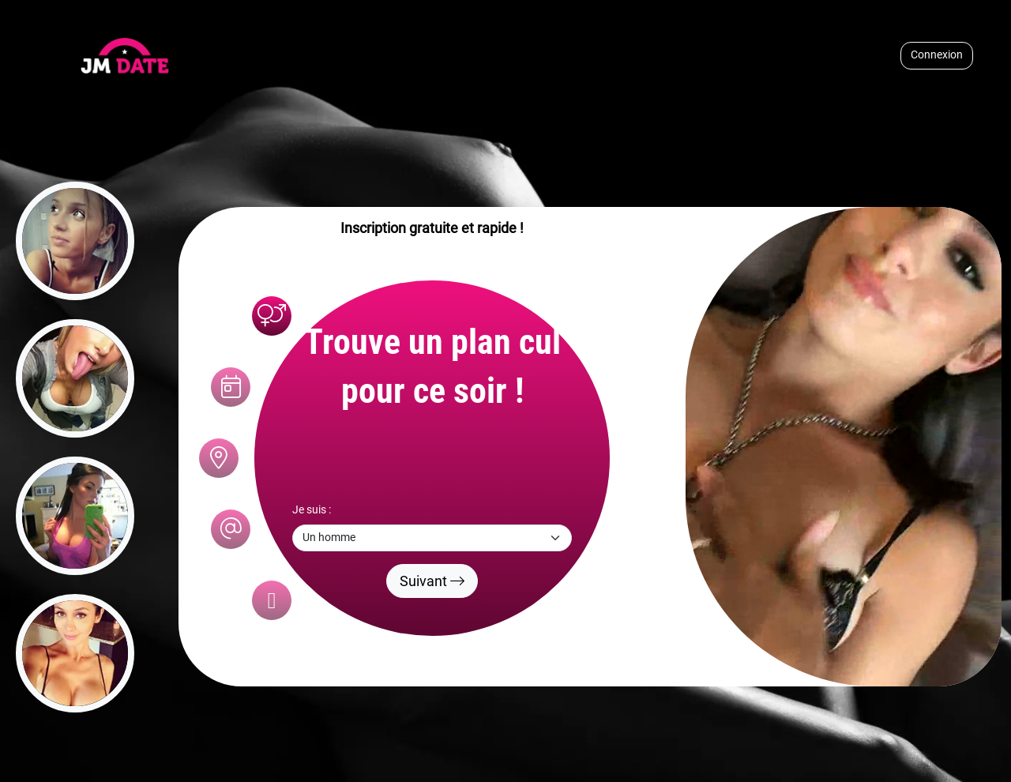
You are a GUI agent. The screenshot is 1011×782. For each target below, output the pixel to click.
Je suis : (311, 510)
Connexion (937, 55)
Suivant (432, 581)
